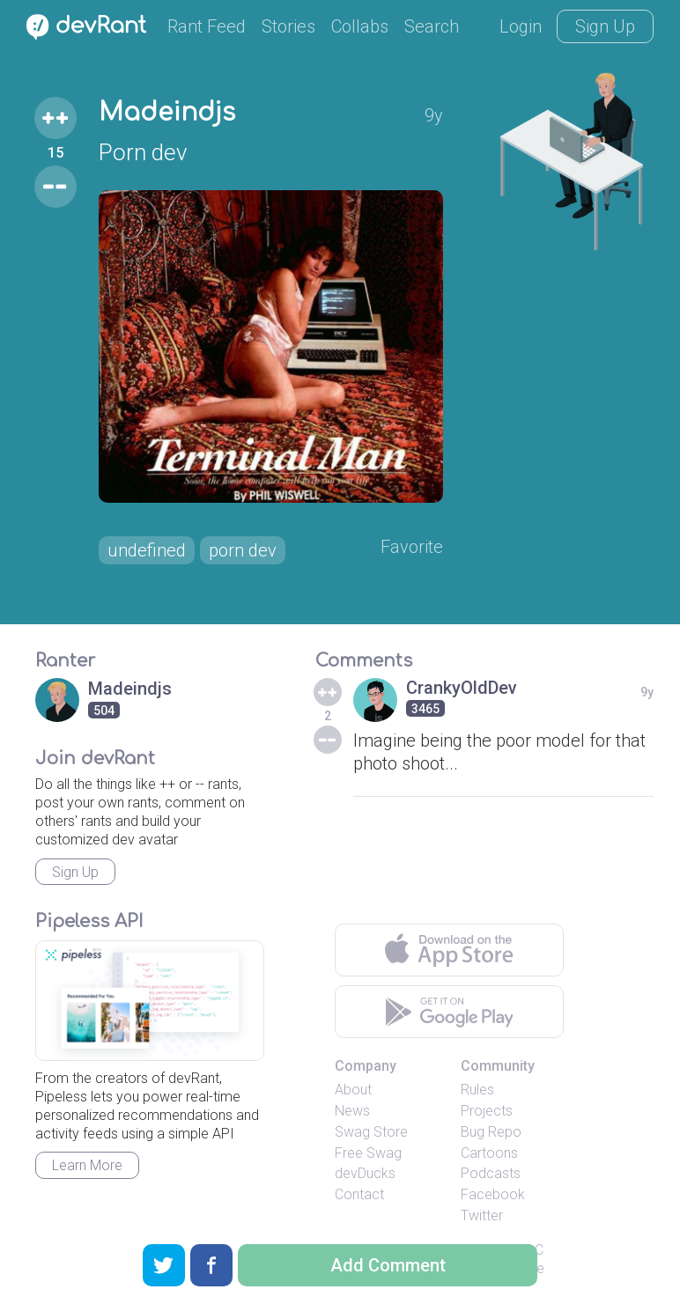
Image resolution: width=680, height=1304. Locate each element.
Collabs (359, 26)
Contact (359, 1194)
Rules (477, 1089)
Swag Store (371, 1132)
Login (520, 26)
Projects (487, 1110)
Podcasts (491, 1173)
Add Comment (388, 1265)
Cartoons (489, 1153)
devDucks (365, 1173)
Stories (288, 26)
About (353, 1089)
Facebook (493, 1194)
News (352, 1110)
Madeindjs (167, 113)
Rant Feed (206, 26)
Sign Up (605, 26)
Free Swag (368, 1153)
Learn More (87, 1165)
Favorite (412, 546)
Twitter (482, 1215)
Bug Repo (491, 1132)
